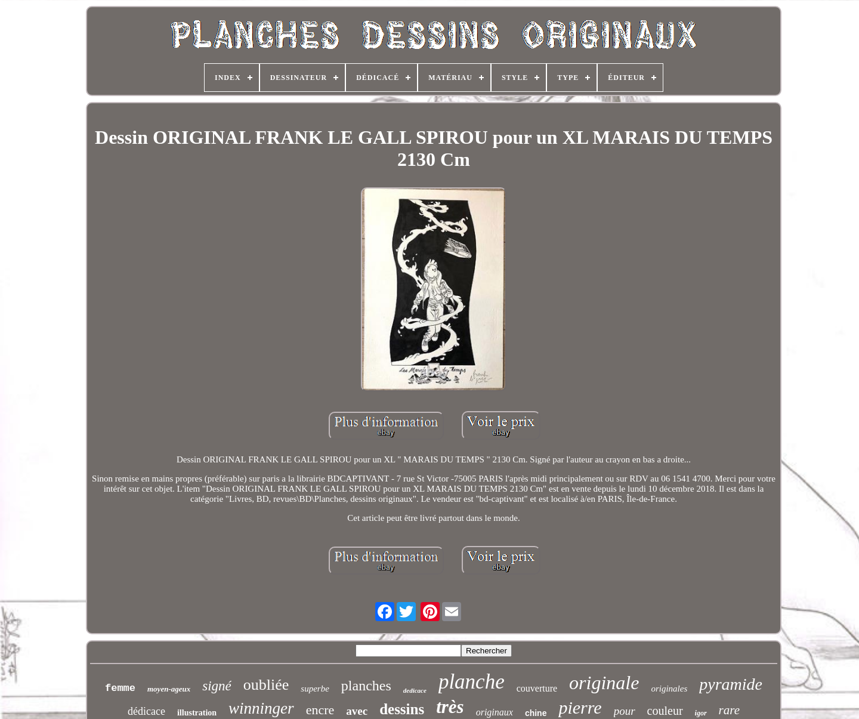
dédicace (146, 711)
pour (624, 711)
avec (356, 711)
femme (120, 688)
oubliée (266, 684)
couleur (665, 710)
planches (366, 685)
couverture (537, 688)
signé (216, 685)
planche (471, 681)
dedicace (415, 690)
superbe (315, 688)
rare (729, 710)
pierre (579, 707)
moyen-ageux (168, 688)
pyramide (730, 684)
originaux (494, 712)
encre (320, 709)
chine (536, 713)
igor (701, 713)
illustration (197, 712)
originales (669, 688)
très (450, 706)
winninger (261, 708)
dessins (401, 709)
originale (604, 682)
